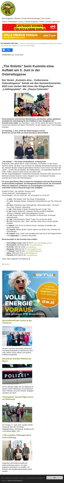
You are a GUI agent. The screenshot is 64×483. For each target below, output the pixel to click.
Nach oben (5, 264)
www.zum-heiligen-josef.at (43, 243)
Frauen (21, 22)
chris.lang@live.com (34, 249)
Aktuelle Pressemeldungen (26, 43)
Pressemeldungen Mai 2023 (44, 43)
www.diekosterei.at (35, 245)
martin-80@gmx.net (31, 253)
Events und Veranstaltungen (31, 18)
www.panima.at (31, 247)
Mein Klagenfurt (7, 18)
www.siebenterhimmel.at (33, 251)
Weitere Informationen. (15, 481)
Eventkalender (12, 22)
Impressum (56, 22)
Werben (41, 22)
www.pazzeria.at (31, 255)
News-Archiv (46, 18)
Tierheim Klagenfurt (31, 22)
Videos (4, 22)
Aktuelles (17, 18)
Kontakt (48, 22)
